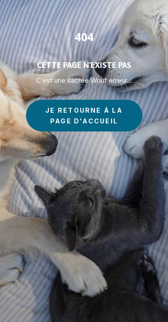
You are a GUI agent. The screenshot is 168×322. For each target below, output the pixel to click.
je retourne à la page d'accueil (84, 115)
